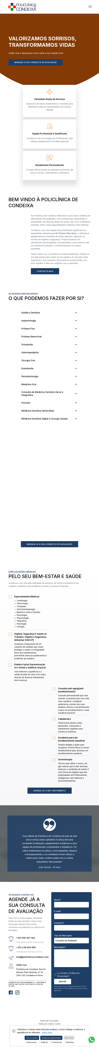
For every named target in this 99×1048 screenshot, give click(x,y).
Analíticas (43, 1042)
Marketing (69, 1042)
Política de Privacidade (65, 988)
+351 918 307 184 (25, 937)
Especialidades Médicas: (27, 596)
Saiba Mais (47, 1032)
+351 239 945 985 (26, 947)
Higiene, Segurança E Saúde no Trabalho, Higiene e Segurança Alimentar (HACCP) (30, 637)
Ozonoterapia (65, 759)
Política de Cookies (46, 1024)
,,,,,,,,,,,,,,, (71, 940)
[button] (90, 7)
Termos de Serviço (80, 988)
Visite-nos (21, 965)
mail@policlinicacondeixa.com (32, 957)
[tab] (49, 313)
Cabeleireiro (64, 719)
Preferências (56, 1042)
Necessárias (31, 1042)
